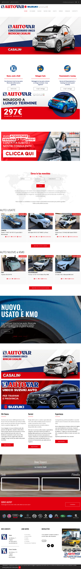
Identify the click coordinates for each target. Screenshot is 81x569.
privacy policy (5, 567)
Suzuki (39, 11)
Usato (55, 11)
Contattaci (72, 504)
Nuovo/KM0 (27, 536)
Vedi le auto (13, 88)
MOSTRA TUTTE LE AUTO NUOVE (40, 288)
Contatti (75, 11)
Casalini (67, 11)
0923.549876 (15, 2)
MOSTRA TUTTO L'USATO (40, 246)
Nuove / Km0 (47, 11)
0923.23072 (6, 2)
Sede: (10, 535)
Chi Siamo (27, 534)
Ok (19, 567)
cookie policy (15, 567)
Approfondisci (7, 445)
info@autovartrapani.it (68, 2)
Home (25, 11)
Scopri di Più (7, 331)
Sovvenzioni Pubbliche (30, 543)
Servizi (61, 11)
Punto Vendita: (13, 549)
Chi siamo (32, 11)
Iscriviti (44, 540)
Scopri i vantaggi (40, 88)
